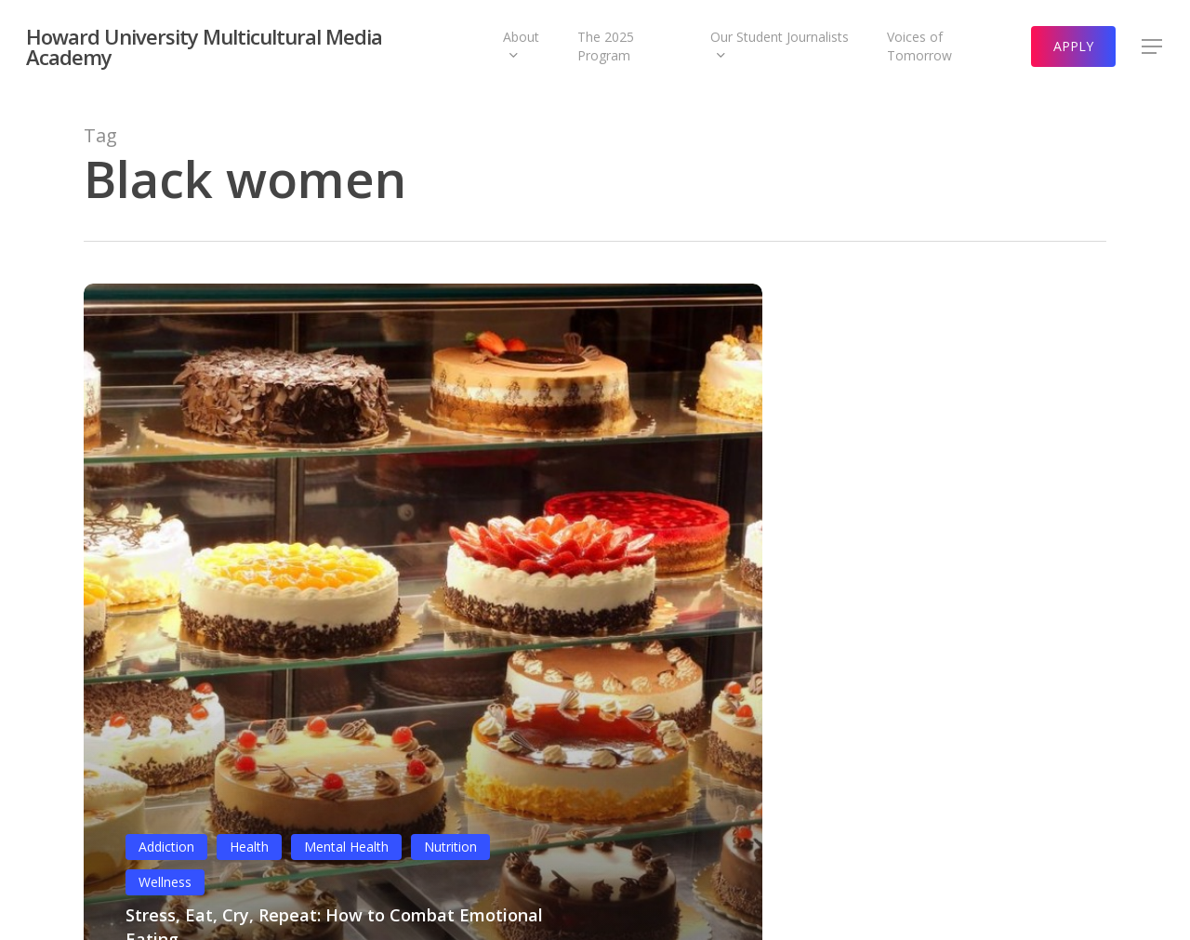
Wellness (165, 882)
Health (249, 846)
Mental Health (346, 846)
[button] (1153, 47)
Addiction (166, 846)
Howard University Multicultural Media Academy (204, 46)
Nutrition (450, 846)
